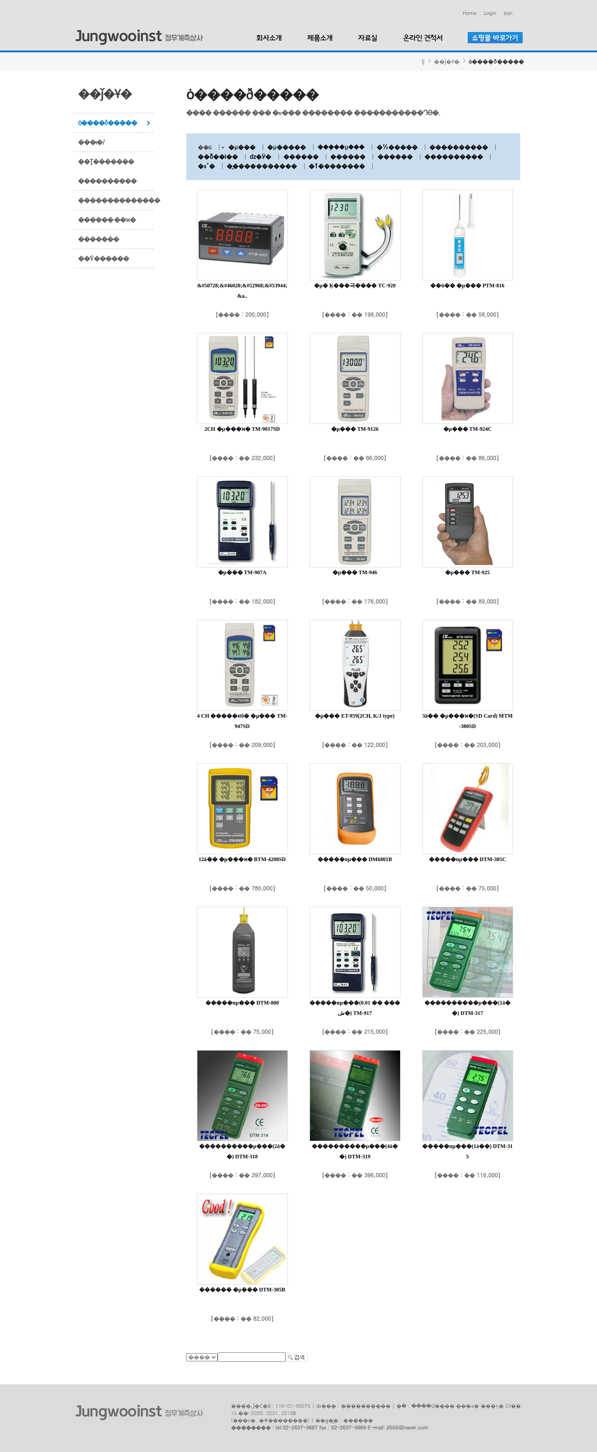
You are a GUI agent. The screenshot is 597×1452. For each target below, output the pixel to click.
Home (470, 13)
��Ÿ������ (103, 258)
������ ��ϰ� (107, 220)
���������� (107, 181)
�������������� (116, 200)
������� (98, 239)
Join (508, 13)
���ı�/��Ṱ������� (106, 152)
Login (490, 13)
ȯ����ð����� (107, 123)
